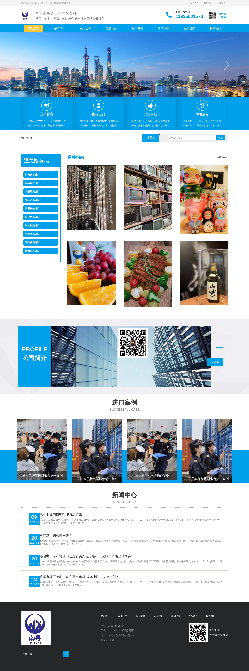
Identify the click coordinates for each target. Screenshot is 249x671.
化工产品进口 (32, 200)
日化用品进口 (32, 217)
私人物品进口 (32, 225)
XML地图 (109, 639)
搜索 (220, 137)
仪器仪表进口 (32, 183)
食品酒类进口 (32, 191)
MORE (216, 360)
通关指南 (111, 28)
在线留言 (221, 3)
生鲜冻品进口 (32, 233)
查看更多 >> (222, 157)
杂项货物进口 (32, 208)
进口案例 (137, 28)
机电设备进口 (32, 174)
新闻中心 (163, 28)
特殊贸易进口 (32, 242)
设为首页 (194, 3)
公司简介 (59, 28)
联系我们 (208, 3)
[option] (47, 113)
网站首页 (33, 28)
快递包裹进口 (32, 250)
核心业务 (85, 28)
